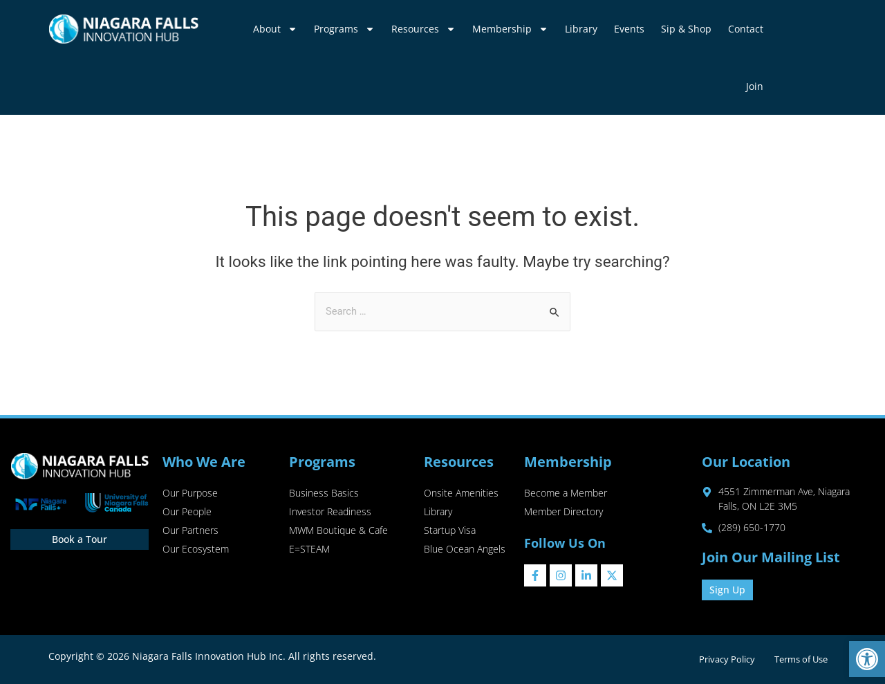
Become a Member (565, 493)
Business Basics (324, 493)
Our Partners (190, 532)
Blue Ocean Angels (464, 551)
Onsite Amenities (461, 493)
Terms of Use (800, 659)
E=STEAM (309, 551)
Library (581, 28)
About (275, 29)
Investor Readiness (330, 512)
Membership (510, 29)
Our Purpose (190, 493)
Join (754, 86)
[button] (867, 659)
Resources (423, 29)
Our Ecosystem (195, 551)
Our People (187, 512)
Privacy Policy (724, 659)
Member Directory (563, 512)
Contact (745, 28)
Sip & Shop (686, 28)
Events (629, 28)
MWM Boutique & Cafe (338, 532)
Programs (344, 29)
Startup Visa (450, 532)
